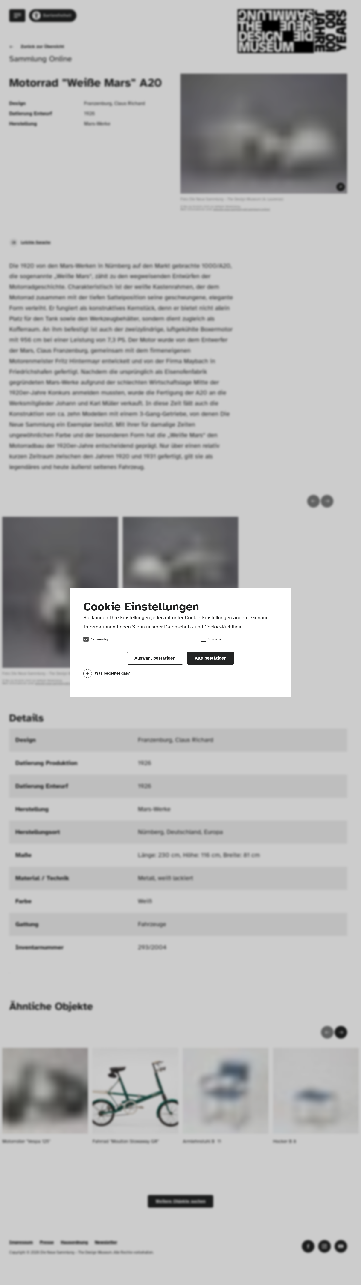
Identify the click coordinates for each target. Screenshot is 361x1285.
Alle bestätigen (211, 658)
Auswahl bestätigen (154, 658)
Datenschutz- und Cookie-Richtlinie (203, 627)
